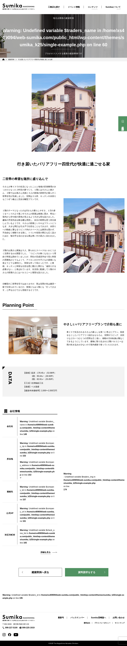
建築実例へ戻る (40, 572)
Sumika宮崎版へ (98, 618)
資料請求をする (86, 572)
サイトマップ (120, 623)
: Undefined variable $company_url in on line (37, 514)
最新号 (61, 618)
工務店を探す (54, 8)
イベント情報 (74, 8)
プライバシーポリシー (102, 623)
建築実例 (11, 59)
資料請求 (122, 125)
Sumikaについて (113, 8)
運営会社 (87, 623)
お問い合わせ (119, 618)
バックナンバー (77, 618)
